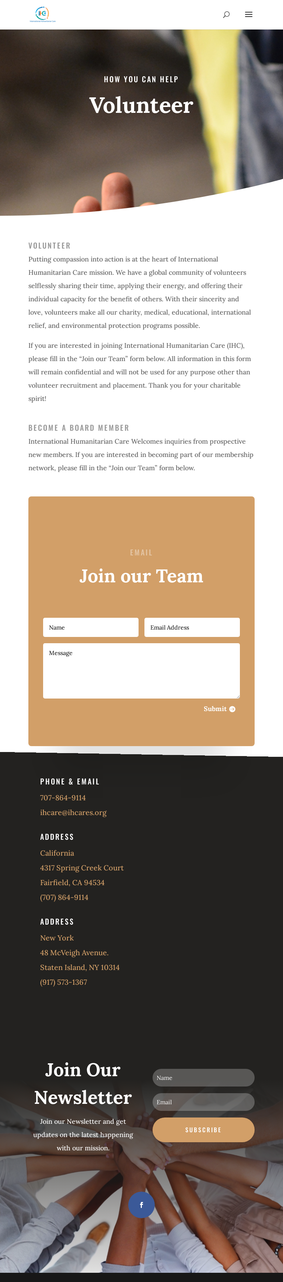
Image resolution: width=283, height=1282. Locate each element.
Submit (208, 701)
